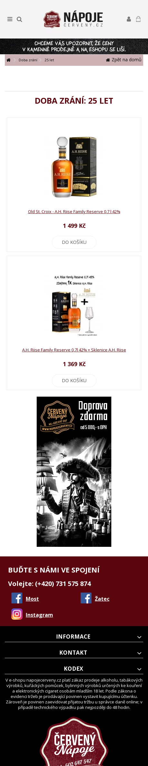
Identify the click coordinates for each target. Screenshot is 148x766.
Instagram (39, 614)
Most (32, 598)
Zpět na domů (124, 59)
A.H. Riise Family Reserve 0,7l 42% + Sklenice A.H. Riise (74, 350)
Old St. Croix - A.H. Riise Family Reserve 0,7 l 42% (74, 211)
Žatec (102, 598)
